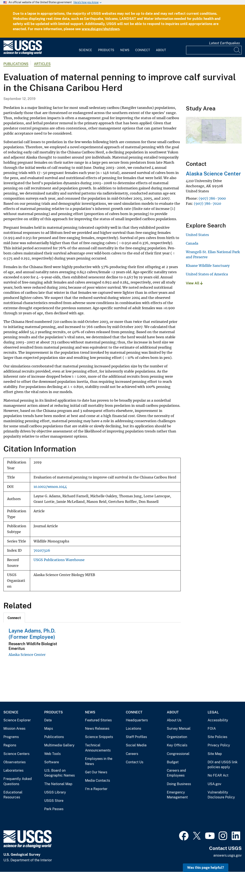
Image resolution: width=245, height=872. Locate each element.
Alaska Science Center (27, 654)
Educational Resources (12, 794)
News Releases (97, 728)
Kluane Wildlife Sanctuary (208, 265)
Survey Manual (179, 728)
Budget (173, 762)
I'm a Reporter (96, 789)
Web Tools (52, 754)
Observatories (14, 762)
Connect (142, 50)
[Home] (22, 54)
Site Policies (217, 737)
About (161, 50)
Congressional (178, 754)
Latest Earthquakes (224, 43)
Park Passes (53, 809)
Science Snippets (99, 737)
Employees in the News (98, 761)
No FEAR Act (218, 775)
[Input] (214, 50)
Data (48, 720)
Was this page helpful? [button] (205, 868)
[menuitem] (85, 47)
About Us (174, 720)
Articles (42, 64)
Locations (133, 728)
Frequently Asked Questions (17, 781)
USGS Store (53, 801)
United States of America (207, 274)
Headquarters (137, 720)
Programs (11, 737)
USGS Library (55, 792)
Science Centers (16, 754)
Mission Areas (14, 728)
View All (194, 283)
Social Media (136, 745)
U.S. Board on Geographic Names (59, 773)
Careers (132, 754)
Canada (192, 243)
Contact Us (134, 762)
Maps (48, 728)
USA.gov (214, 784)
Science (85, 50)
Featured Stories (98, 720)
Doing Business (179, 784)
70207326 (42, 550)
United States (197, 235)
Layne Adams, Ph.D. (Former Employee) (32, 634)
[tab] (14, 617)
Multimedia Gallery (59, 745)
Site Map (215, 754)
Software (51, 762)
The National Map (58, 784)
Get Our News (96, 772)
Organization (177, 737)
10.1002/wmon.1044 (50, 487)
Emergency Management (177, 794)
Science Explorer (17, 720)
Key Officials (177, 745)
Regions (9, 745)
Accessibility (218, 720)
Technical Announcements (98, 747)
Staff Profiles (136, 737)
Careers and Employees (176, 773)
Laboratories (13, 770)
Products (106, 50)
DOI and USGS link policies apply (223, 764)
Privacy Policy (219, 745)
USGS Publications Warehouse (59, 560)
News (124, 50)
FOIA (212, 728)
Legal (213, 712)
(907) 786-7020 (207, 203)
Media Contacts (97, 780)
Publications (15, 64)
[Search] (237, 50)
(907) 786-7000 (212, 198)
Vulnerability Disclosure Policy (221, 794)
